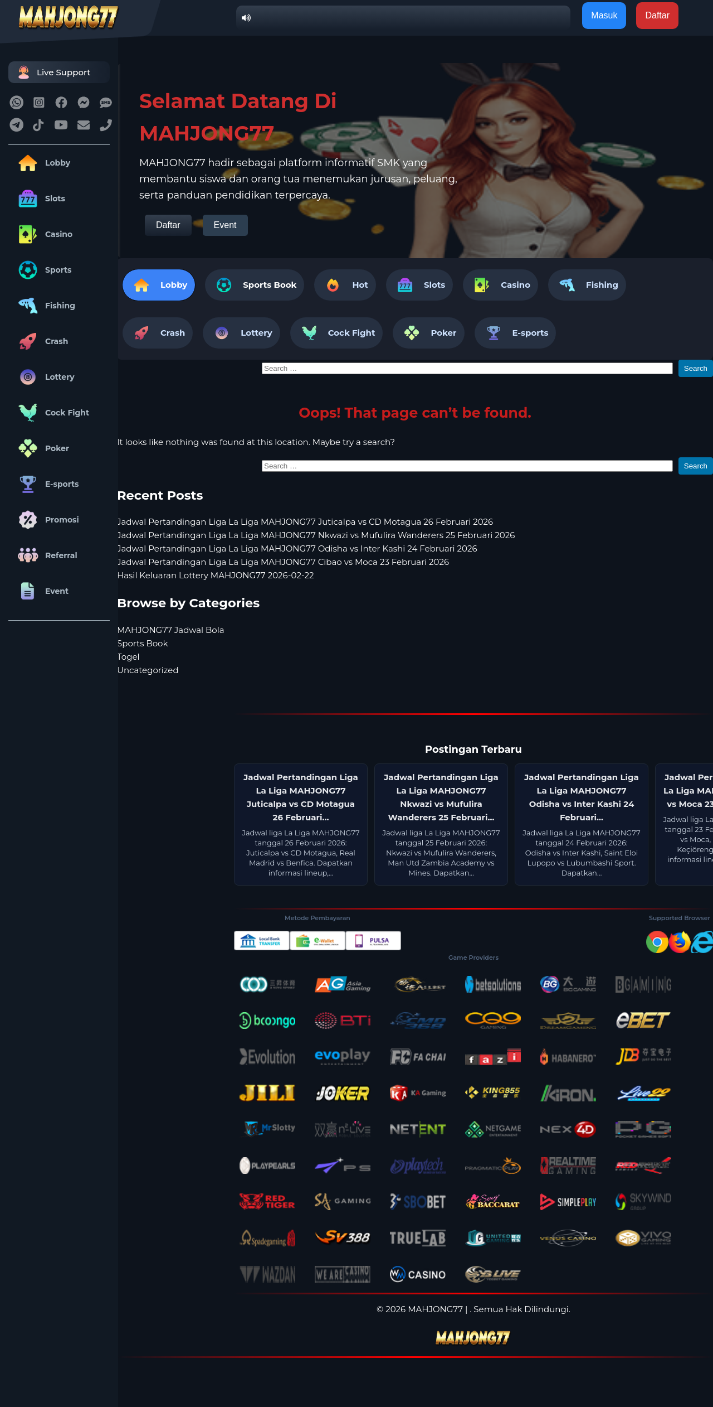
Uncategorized (148, 670)
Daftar (168, 225)
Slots (39, 198)
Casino (43, 234)
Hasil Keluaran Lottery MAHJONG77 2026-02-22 (215, 575)
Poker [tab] (428, 333)
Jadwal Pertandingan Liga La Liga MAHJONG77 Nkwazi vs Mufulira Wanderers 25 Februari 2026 (316, 535)
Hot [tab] (345, 285)
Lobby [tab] (158, 285)
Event (41, 591)
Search (695, 368)
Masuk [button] (604, 15)
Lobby (42, 163)
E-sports (46, 484)
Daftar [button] (657, 15)
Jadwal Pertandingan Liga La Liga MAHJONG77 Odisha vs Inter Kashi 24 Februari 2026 (297, 548)
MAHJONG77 (435, 1309)
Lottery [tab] (241, 333)
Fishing (44, 306)
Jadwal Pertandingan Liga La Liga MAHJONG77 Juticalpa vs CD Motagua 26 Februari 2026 (305, 521)
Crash (41, 341)
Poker (41, 448)
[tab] (254, 285)
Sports (43, 270)
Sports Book (269, 285)
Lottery (44, 377)
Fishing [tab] (587, 285)
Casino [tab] (500, 285)
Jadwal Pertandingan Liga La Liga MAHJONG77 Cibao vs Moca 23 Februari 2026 (283, 562)
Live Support (52, 72)
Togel (128, 656)
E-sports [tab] (515, 333)
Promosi (46, 520)
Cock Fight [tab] (336, 333)
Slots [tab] (419, 285)
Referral (45, 555)
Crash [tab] (157, 333)
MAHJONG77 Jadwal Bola (170, 630)
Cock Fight (51, 413)
